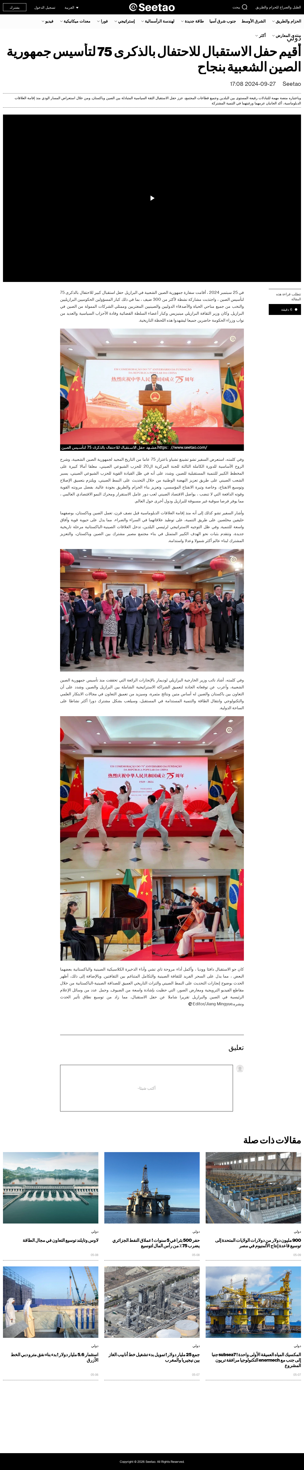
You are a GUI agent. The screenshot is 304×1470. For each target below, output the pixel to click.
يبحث (240, 7)
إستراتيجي (126, 21)
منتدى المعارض (288, 35)
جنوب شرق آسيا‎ (222, 21)
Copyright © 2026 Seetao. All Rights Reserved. (152, 1461)
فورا (104, 21)
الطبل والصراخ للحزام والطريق (278, 7)
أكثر (262, 35)
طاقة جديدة (194, 21)
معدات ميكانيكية (77, 21)
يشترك (15, 7)
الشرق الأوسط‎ (253, 21)
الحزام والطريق (288, 21)
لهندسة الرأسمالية (159, 21)
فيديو (49, 21)
